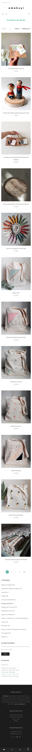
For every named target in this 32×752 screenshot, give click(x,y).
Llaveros (3, 622)
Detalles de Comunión (7, 607)
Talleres (3, 637)
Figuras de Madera (6, 614)
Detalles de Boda (6, 603)
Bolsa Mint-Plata (16, 382)
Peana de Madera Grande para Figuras (16, 204)
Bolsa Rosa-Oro (16, 426)
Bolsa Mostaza (16, 470)
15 (12, 28)
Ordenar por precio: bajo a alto (10, 674)
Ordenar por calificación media (10, 670)
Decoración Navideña (7, 600)
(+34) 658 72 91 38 (16, 731)
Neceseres (4, 625)
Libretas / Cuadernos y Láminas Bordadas (13, 618)
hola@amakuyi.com (16, 733)
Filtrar (5, 654)
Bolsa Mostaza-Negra (16, 515)
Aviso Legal (16, 719)
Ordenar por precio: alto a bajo (10, 676)
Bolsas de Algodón (6, 585)
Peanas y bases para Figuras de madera (12, 629)
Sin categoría (5, 633)
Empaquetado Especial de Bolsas (16, 559)
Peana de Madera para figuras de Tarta (16, 113)
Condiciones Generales (16, 717)
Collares (3, 596)
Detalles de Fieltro (6, 611)
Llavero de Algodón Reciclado (16, 248)
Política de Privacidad (16, 715)
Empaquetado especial (16, 68)
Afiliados (16, 721)
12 (9, 28)
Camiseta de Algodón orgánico (10, 588)
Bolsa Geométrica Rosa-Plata (16, 337)
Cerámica (4, 592)
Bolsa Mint (16, 293)
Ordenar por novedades (8, 672)
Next (24, 572)
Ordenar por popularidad (8, 668)
